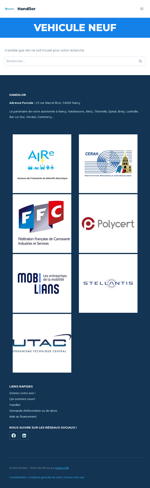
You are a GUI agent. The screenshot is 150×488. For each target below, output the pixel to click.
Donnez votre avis (74, 477)
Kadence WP (62, 468)
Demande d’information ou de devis (33, 411)
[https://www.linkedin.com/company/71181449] (24, 435)
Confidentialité (17, 477)
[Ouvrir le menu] (141, 9)
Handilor (15, 405)
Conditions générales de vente (45, 477)
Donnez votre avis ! (22, 393)
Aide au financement (23, 416)
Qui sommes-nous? (22, 399)
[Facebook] (13, 435)
